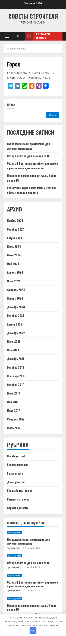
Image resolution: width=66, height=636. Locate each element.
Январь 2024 (15, 298)
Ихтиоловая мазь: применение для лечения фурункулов (28, 541)
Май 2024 (13, 264)
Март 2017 (13, 410)
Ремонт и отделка (18, 499)
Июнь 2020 (14, 341)
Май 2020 (13, 350)
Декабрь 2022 (16, 333)
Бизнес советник (17, 465)
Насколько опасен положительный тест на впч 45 (31, 608)
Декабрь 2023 (16, 307)
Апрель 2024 (15, 272)
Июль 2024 (14, 246)
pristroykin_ (14, 547)
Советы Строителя (33, 16)
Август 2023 (14, 324)
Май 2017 (12, 402)
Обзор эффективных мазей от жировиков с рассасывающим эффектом (32, 584)
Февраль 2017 (15, 419)
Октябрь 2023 (15, 315)
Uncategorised (16, 456)
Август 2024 (14, 238)
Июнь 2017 (13, 393)
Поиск (11, 105)
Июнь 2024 (14, 255)
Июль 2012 (13, 428)
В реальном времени (37, 36)
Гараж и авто (15, 473)
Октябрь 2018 (15, 367)
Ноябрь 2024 (15, 220)
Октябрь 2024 (15, 229)
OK (33, 630)
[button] (7, 36)
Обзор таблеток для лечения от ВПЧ (29, 156)
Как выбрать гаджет (19, 491)
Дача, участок (16, 482)
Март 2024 (14, 281)
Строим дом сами (17, 508)
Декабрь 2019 (15, 359)
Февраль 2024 (16, 290)
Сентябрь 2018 (16, 376)
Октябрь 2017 (15, 385)
